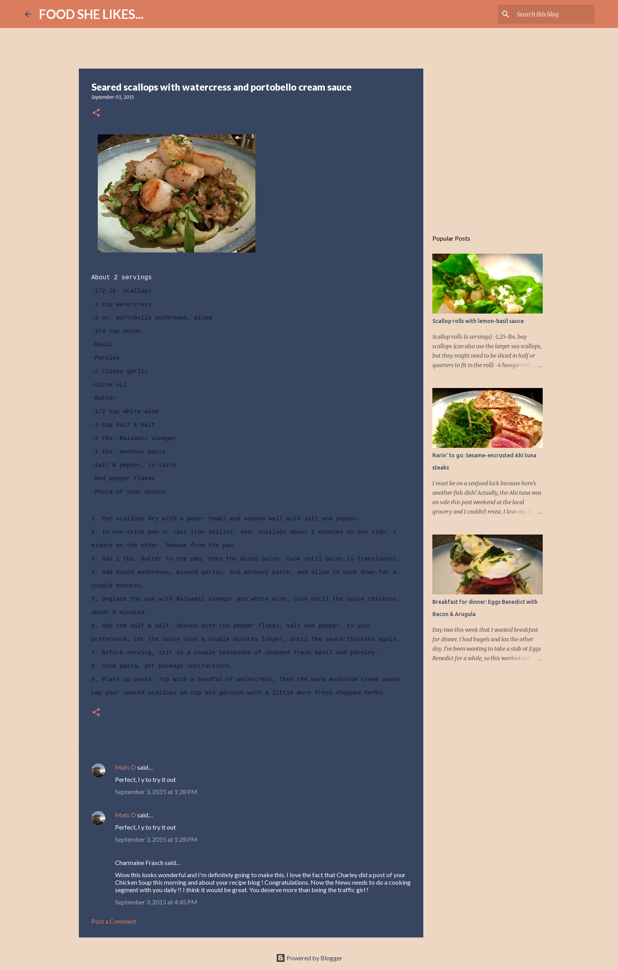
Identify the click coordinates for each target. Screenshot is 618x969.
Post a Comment (113, 921)
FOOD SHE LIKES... (91, 14)
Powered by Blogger (309, 958)
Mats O (125, 767)
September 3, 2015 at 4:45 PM (156, 902)
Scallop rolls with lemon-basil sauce (478, 321)
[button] (96, 113)
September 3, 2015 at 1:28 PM (156, 791)
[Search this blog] (553, 14)
